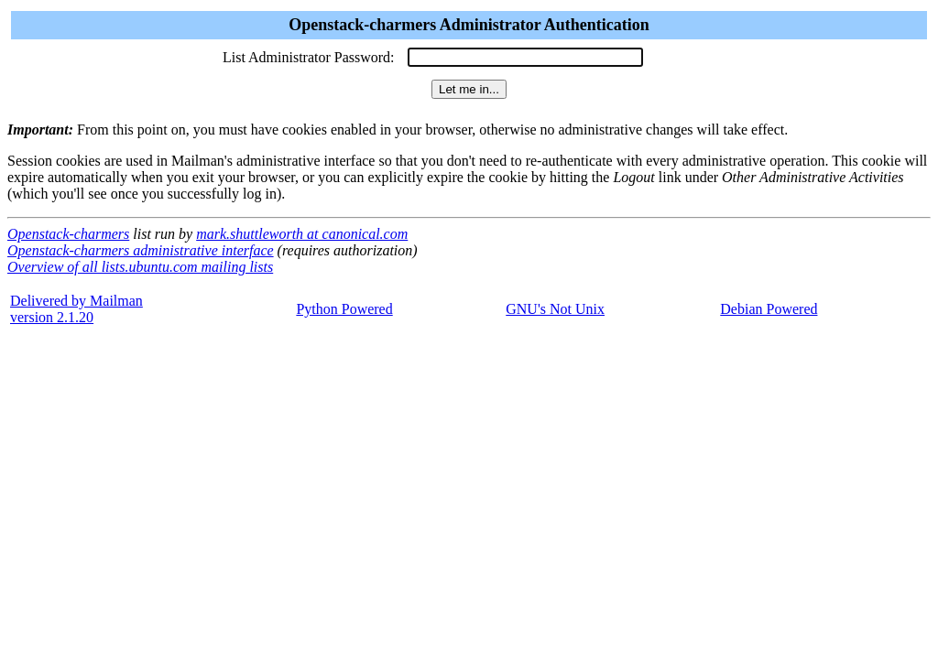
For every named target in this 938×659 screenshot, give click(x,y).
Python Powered (344, 309)
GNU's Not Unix (555, 309)
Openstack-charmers (68, 234)
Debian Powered (768, 309)
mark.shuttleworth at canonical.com (302, 234)
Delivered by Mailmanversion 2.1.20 (76, 309)
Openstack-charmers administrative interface (140, 250)
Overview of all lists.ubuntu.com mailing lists (140, 267)
